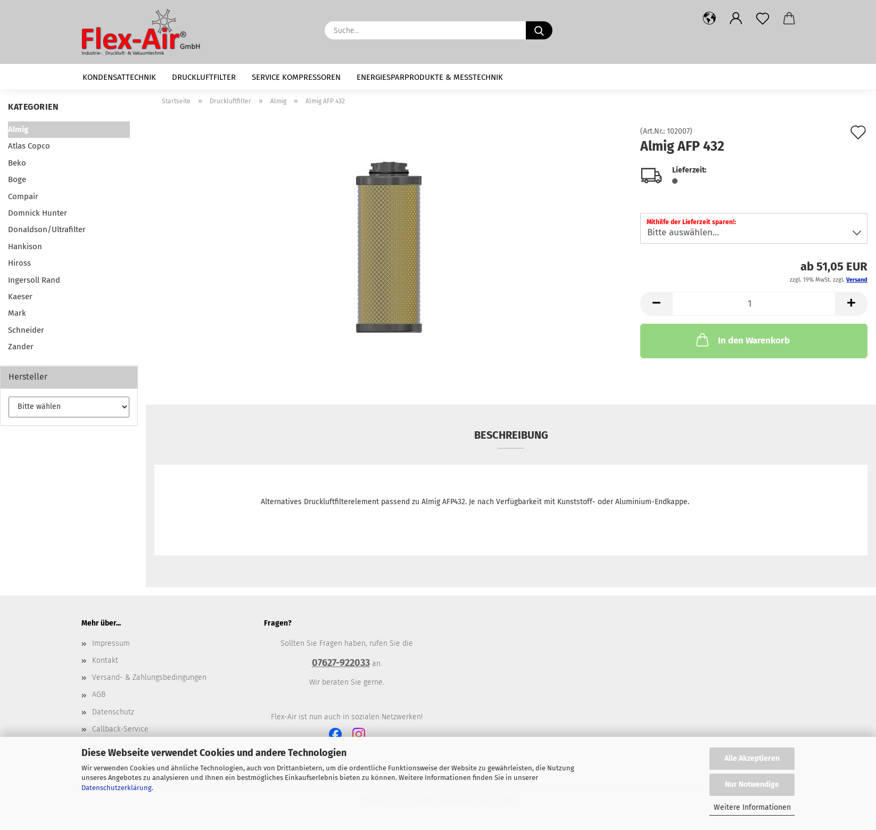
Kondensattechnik (119, 77)
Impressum (111, 643)
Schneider (26, 330)
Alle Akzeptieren (752, 758)
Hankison (25, 246)
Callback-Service (120, 729)
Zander (21, 346)
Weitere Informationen (752, 807)
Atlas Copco (29, 146)
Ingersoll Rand (34, 280)
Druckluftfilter (204, 77)
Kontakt (105, 660)
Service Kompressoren (296, 77)
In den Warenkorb (742, 339)
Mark (17, 313)
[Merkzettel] (762, 18)
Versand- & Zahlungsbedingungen (149, 677)
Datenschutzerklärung (116, 788)
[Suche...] (539, 30)
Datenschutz (113, 712)
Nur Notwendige (752, 784)
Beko (17, 163)
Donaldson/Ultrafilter (47, 229)
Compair (23, 196)
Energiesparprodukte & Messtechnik (430, 77)
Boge (17, 179)
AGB (98, 694)
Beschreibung (511, 435)
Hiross (19, 263)
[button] (709, 18)
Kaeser (20, 296)
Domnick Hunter (37, 213)
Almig (18, 129)
